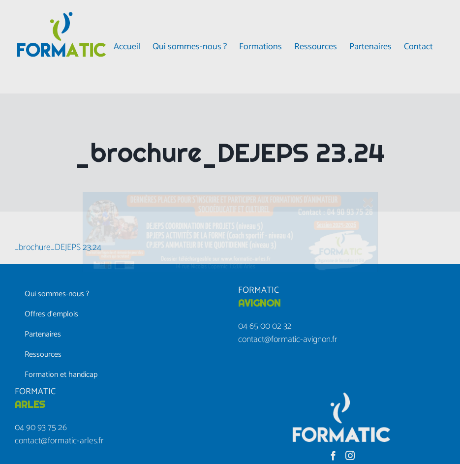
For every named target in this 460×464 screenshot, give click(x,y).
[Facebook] (333, 455)
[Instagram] (350, 455)
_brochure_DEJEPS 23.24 (58, 247)
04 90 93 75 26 (41, 427)
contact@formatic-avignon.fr (287, 339)
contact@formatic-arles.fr (59, 440)
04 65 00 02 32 (265, 326)
